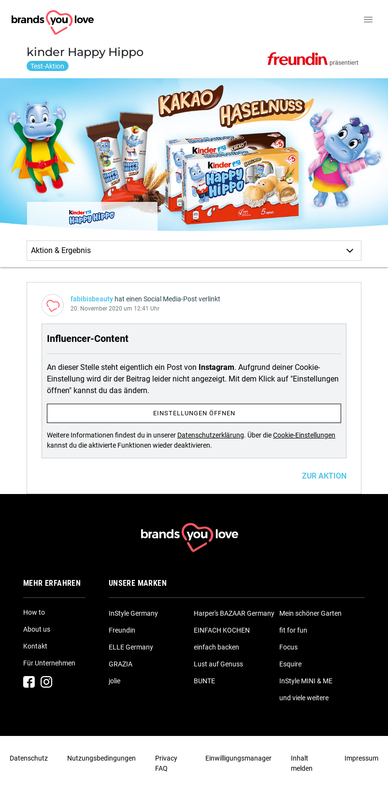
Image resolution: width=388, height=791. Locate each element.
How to (34, 612)
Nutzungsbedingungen (101, 758)
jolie (114, 681)
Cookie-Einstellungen (304, 435)
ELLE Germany (131, 647)
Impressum (361, 758)
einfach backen (216, 647)
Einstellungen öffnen (194, 413)
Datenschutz (29, 758)
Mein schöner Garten (310, 613)
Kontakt (35, 646)
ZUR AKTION (324, 475)
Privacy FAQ (166, 763)
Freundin (122, 630)
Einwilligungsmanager (238, 758)
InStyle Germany (133, 613)
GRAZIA (120, 664)
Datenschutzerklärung (210, 435)
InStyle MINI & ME (305, 681)
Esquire (290, 664)
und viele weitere (304, 698)
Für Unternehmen (49, 663)
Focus (288, 647)
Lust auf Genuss (218, 664)
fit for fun (293, 630)
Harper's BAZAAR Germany (234, 613)
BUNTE (204, 681)
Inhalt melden (302, 763)
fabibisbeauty (92, 299)
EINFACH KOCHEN (222, 630)
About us (36, 629)
